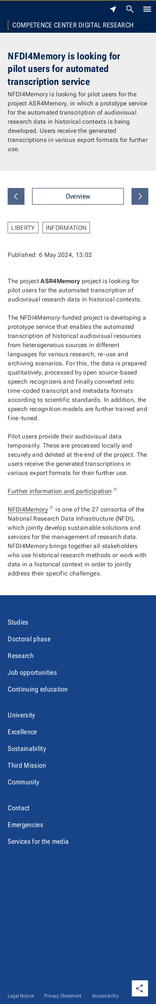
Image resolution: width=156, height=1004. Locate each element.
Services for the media (38, 841)
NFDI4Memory (31, 509)
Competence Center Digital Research (72, 25)
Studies (18, 622)
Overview (78, 196)
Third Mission (27, 765)
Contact (18, 808)
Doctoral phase (29, 639)
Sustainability (27, 748)
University (21, 715)
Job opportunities (32, 672)
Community (23, 782)
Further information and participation (63, 491)
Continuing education (38, 689)
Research (21, 656)
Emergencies (25, 825)
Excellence (22, 732)
